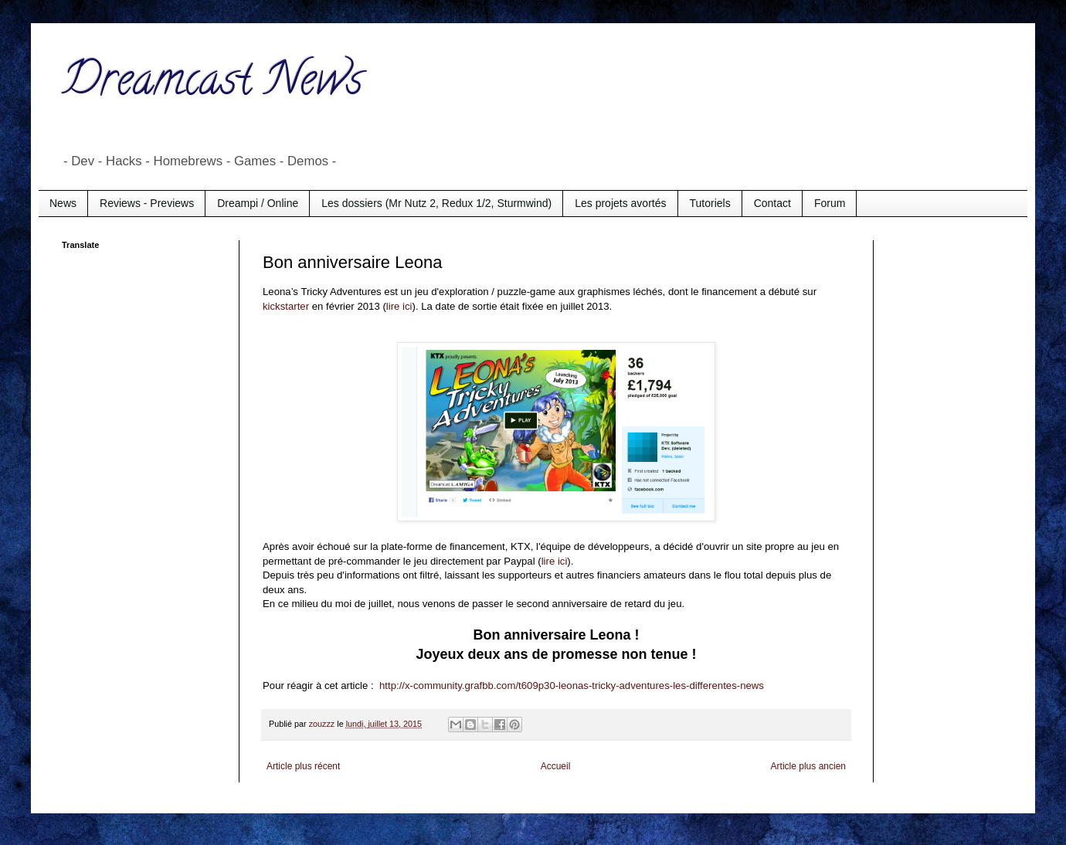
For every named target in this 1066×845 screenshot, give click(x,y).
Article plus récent (303, 766)
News (62, 203)
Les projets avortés (620, 203)
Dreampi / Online (257, 203)
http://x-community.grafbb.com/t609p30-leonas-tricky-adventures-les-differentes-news (571, 685)
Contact (772, 203)
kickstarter (286, 306)
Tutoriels (710, 203)
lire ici (399, 306)
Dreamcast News (212, 84)
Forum (829, 203)
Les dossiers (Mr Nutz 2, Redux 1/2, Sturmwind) (436, 203)
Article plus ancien (808, 766)
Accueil (556, 766)
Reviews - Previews (147, 203)
